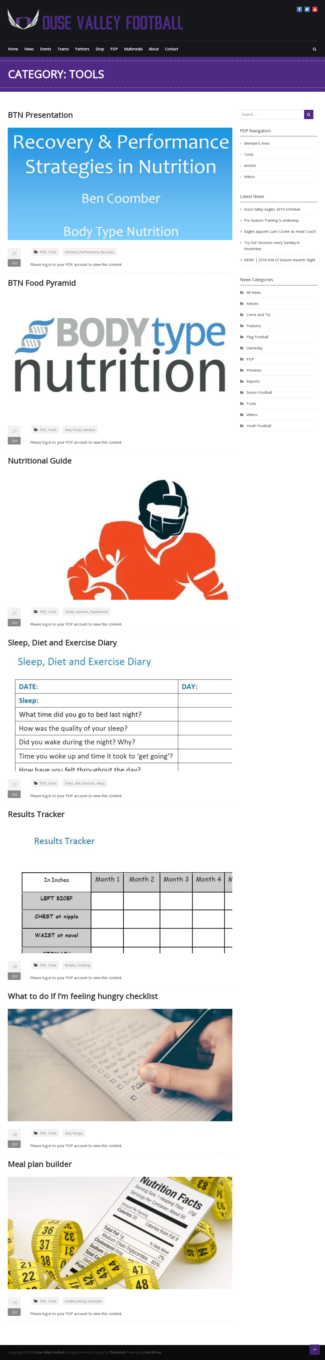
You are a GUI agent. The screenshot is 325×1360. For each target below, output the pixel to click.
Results (70, 965)
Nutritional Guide (40, 460)
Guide (69, 612)
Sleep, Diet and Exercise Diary (62, 642)
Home (13, 49)
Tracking (83, 965)
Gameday (255, 347)
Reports (253, 381)
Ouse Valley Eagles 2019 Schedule (272, 209)
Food (77, 430)
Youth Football (259, 425)
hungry (78, 1133)
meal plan (95, 1301)
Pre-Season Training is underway (271, 220)
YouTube (315, 9)
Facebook (299, 9)
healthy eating (75, 1301)
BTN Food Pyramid (42, 283)
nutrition (71, 252)
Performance (89, 252)
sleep (101, 783)
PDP (114, 49)
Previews (254, 370)
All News (254, 292)
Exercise (88, 783)
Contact (171, 49)
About (154, 49)
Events (45, 49)
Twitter (307, 9)
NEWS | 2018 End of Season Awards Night (279, 259)
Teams (63, 49)
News (29, 49)
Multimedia (133, 49)
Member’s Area (256, 143)
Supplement (99, 612)
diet (68, 430)
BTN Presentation (40, 115)
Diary (69, 783)
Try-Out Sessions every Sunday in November (272, 245)
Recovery (107, 252)
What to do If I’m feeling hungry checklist (83, 996)
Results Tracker (36, 814)
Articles (250, 165)
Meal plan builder (40, 1164)
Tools (52, 252)
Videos (249, 176)
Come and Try (258, 314)
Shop (100, 49)
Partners (82, 49)
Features (254, 325)
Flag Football (257, 336)
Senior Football (259, 392)
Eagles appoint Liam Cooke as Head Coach (280, 231)
